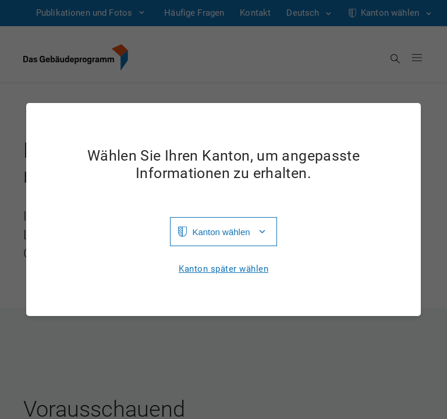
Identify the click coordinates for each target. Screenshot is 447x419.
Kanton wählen (221, 232)
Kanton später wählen (223, 269)
